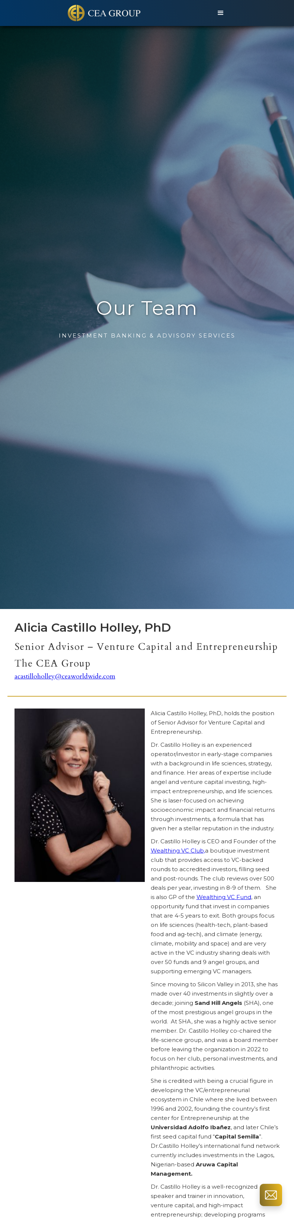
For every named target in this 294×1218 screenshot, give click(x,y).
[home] (105, 13)
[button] (221, 13)
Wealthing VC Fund (223, 897)
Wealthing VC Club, (178, 850)
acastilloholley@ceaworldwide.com (65, 676)
